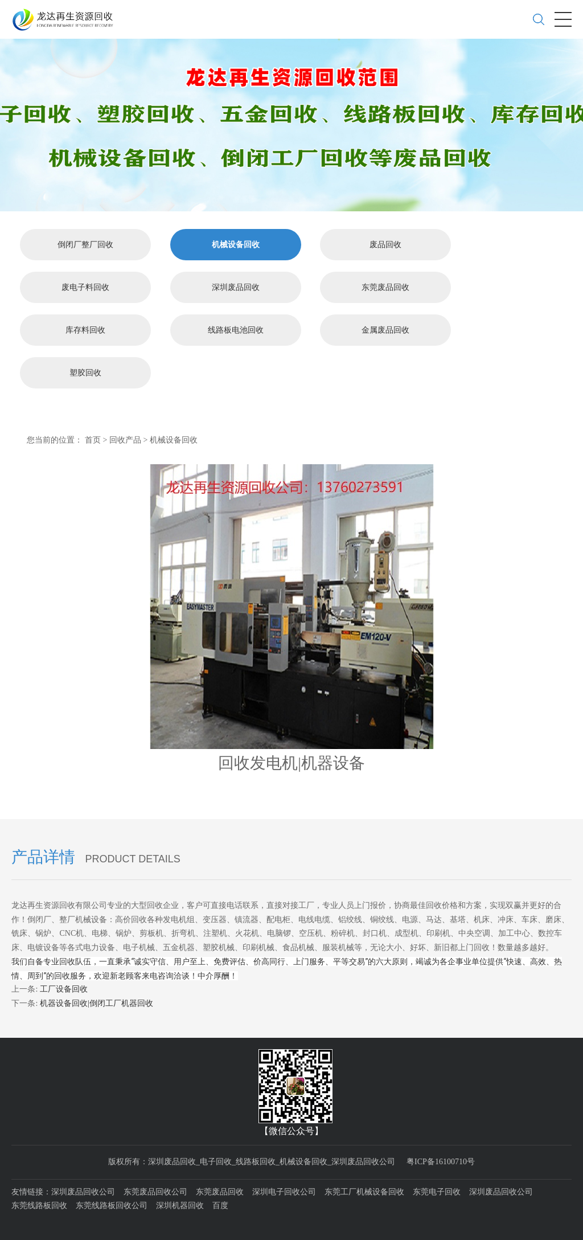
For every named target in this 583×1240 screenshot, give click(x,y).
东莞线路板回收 (39, 1204)
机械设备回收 (236, 243)
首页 (93, 438)
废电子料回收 (85, 285)
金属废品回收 (385, 328)
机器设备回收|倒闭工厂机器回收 (96, 1001)
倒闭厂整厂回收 (85, 243)
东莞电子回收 (437, 1190)
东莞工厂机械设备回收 (364, 1190)
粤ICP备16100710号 (441, 1160)
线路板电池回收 (236, 328)
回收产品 (125, 438)
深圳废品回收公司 (83, 1190)
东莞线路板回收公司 (111, 1204)
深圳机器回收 (180, 1204)
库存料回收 (85, 328)
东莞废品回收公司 (155, 1190)
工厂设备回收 (64, 988)
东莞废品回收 (385, 285)
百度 (220, 1204)
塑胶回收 (85, 371)
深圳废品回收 (236, 285)
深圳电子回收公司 (284, 1190)
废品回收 (385, 243)
